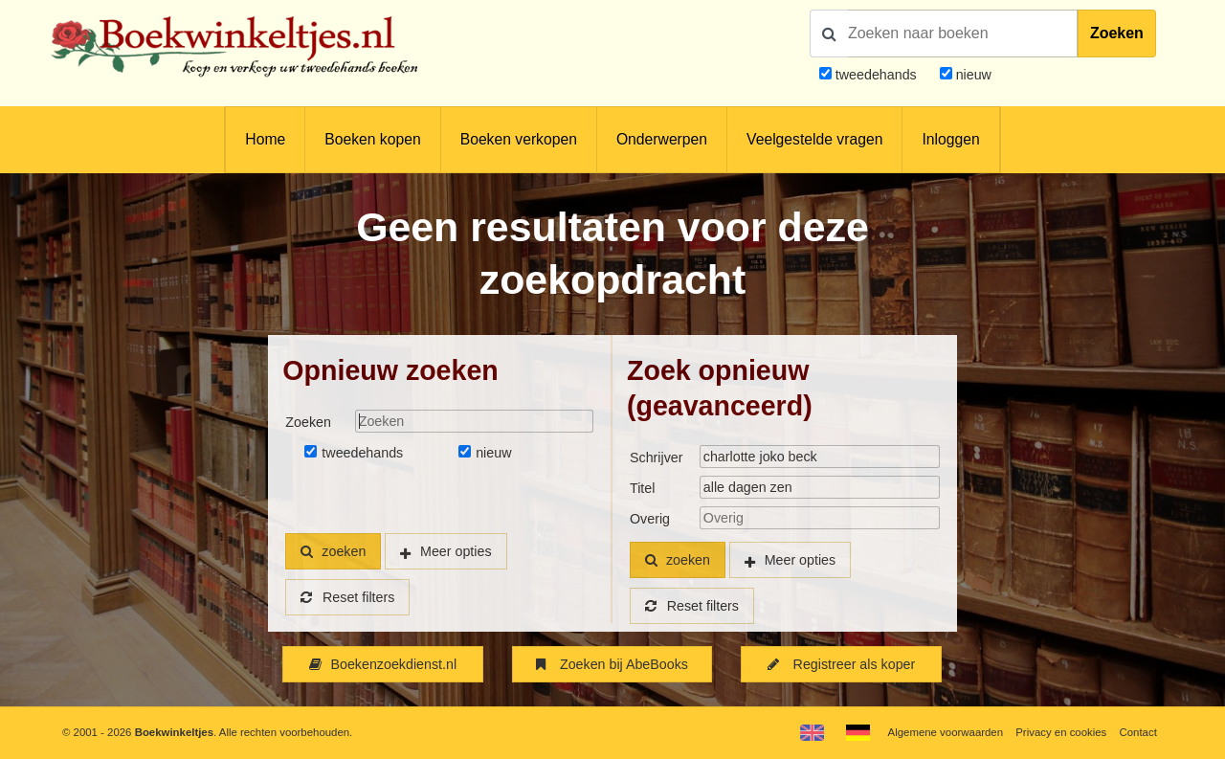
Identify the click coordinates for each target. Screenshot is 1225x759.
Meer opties (456, 551)
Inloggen (950, 139)
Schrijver (656, 457)
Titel (642, 488)
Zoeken (1117, 33)
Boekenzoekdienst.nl (383, 664)
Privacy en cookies (1060, 732)
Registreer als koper (841, 664)
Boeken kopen (372, 139)
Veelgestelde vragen (814, 139)
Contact (1138, 732)
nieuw (971, 74)
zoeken (333, 551)
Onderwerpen (661, 139)
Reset (347, 597)
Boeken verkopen (518, 139)
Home (265, 139)
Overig (650, 518)
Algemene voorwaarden (945, 732)
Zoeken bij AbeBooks (612, 664)
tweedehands (876, 74)
